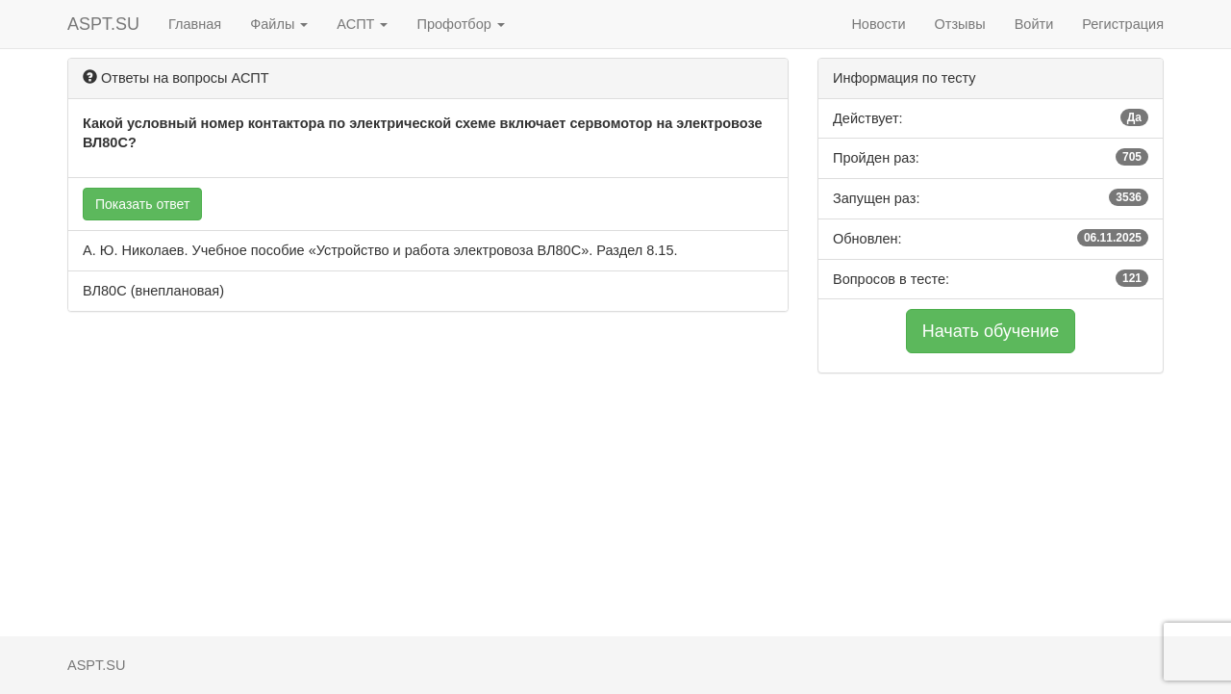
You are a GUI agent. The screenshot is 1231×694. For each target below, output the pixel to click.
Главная (194, 24)
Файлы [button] (279, 24)
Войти (1034, 24)
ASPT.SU (103, 24)
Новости (878, 24)
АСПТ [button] (362, 24)
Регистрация (1123, 24)
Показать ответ (142, 204)
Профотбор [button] (460, 24)
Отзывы (960, 24)
